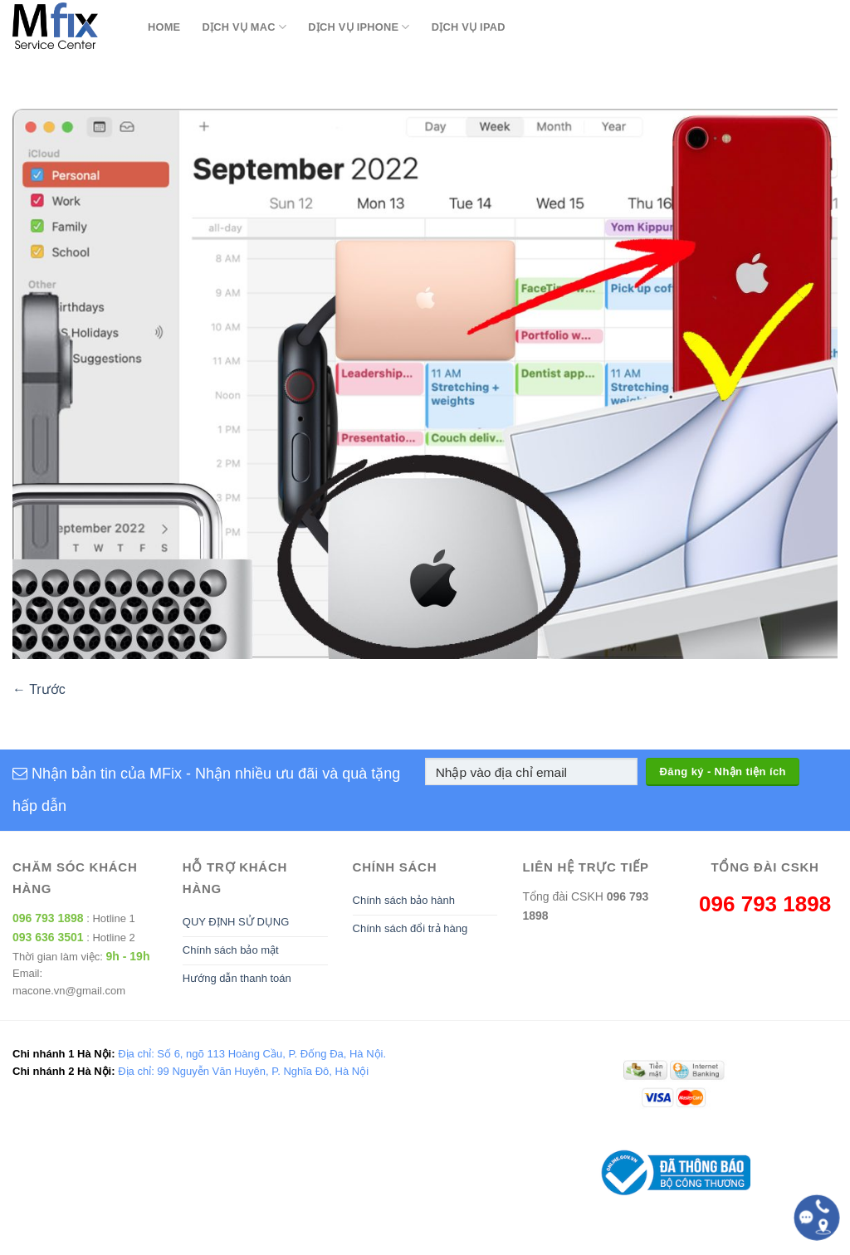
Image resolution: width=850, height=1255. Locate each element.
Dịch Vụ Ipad (469, 27)
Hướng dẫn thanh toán (237, 978)
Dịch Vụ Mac (244, 27)
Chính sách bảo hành (404, 900)
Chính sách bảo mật (231, 950)
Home (164, 27)
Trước (39, 689)
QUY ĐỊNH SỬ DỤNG (236, 922)
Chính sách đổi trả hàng (410, 928)
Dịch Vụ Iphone (358, 27)
